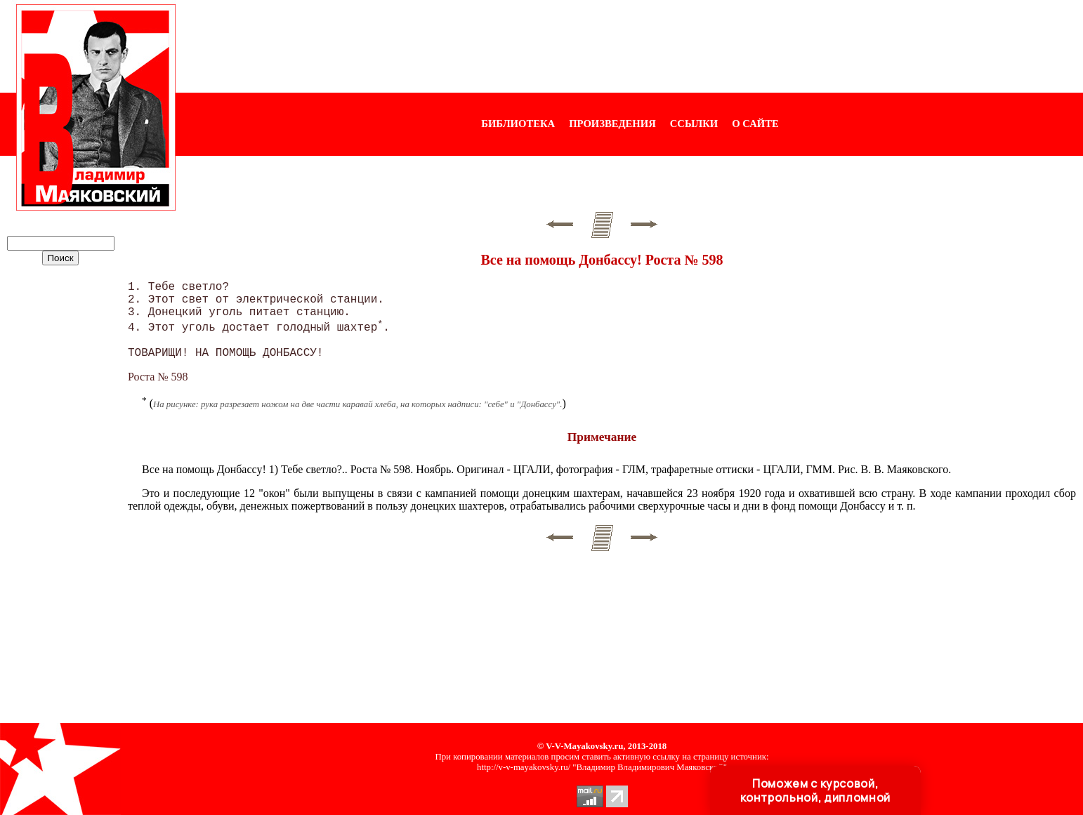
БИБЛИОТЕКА (518, 123)
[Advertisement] (629, 46)
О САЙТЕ (755, 123)
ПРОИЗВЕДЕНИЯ (612, 123)
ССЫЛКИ (694, 123)
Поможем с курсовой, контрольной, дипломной (815, 790)
